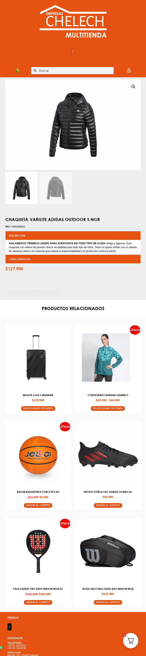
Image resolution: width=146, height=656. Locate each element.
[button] (73, 51)
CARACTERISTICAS (19, 259)
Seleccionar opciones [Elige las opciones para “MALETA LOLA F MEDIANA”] (38, 408)
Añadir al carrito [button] (38, 505)
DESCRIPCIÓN (17, 235)
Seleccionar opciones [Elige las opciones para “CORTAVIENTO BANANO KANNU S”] (108, 408)
